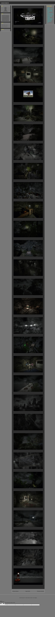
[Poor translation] (3, 603)
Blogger (36, 597)
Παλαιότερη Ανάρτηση (40, 591)
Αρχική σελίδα (27, 591)
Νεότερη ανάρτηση (15, 591)
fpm (31, 597)
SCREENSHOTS (5, 3)
